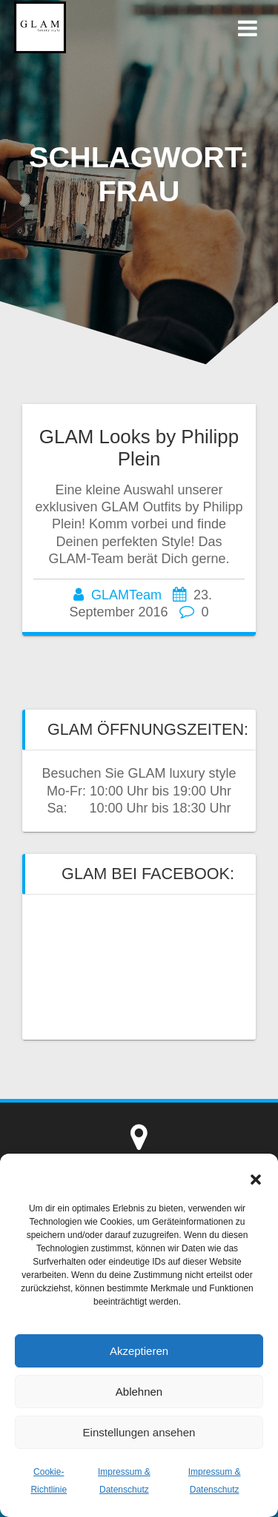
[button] (255, 1179)
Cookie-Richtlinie (48, 1480)
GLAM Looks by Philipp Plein (139, 447)
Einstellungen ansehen (139, 1432)
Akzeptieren (139, 1351)
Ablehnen (139, 1391)
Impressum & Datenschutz (124, 1480)
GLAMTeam (126, 595)
